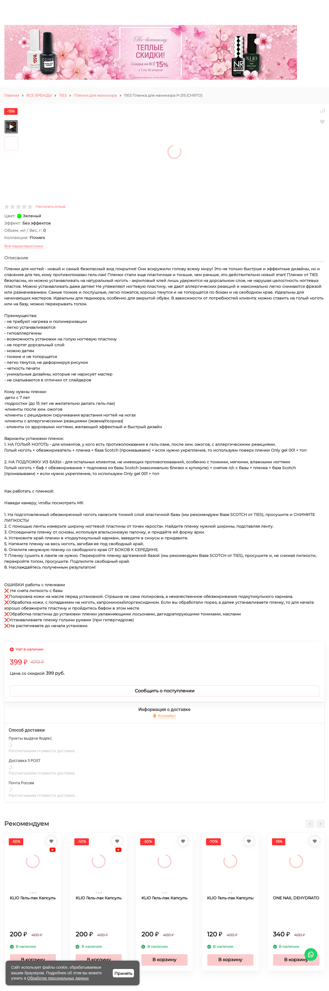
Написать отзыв (50, 206)
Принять (123, 973)
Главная (11, 95)
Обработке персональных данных (58, 978)
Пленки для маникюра (95, 95)
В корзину (33, 959)
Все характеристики (23, 246)
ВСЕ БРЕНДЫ (39, 95)
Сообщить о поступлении (164, 690)
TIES (63, 95)
